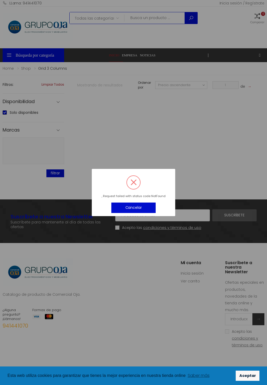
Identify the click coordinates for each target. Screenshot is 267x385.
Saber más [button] (199, 375)
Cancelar (133, 207)
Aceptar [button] (247, 375)
